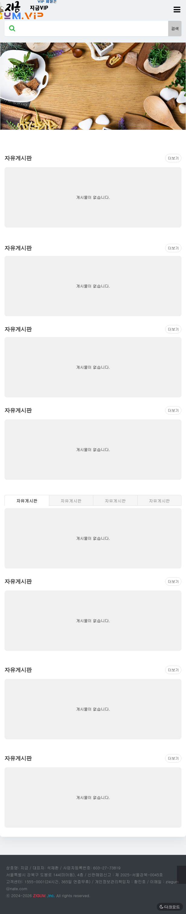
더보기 (173, 158)
